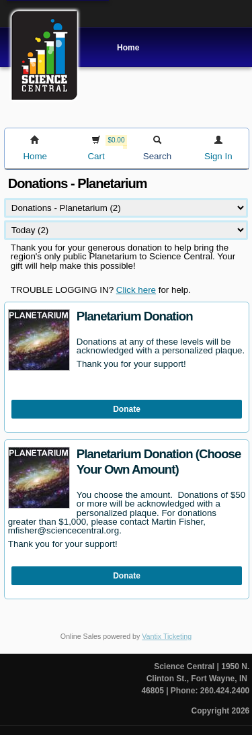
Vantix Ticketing (167, 636)
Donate (126, 409)
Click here (136, 290)
